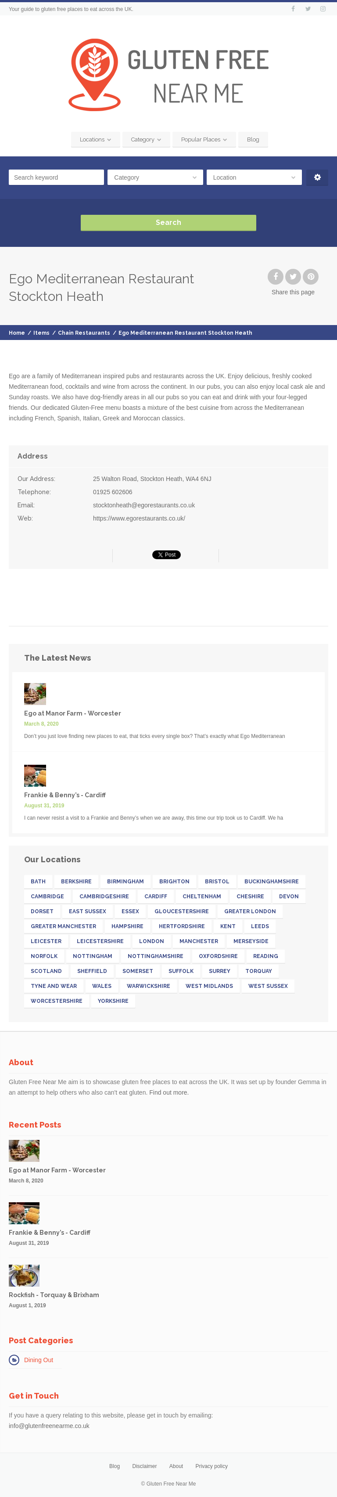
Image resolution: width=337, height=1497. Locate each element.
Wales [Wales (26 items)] (101, 986)
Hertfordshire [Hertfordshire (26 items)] (182, 926)
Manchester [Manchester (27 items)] (198, 941)
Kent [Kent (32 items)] (228, 926)
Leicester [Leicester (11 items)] (46, 941)
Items (41, 333)
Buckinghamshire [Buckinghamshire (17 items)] (271, 882)
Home (17, 333)
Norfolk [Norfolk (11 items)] (44, 956)
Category (142, 139)
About (176, 1466)
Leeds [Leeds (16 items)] (260, 926)
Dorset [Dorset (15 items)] (42, 911)
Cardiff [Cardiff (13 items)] (155, 896)
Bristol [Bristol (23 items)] (217, 882)
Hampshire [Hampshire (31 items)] (127, 926)
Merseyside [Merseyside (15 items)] (251, 941)
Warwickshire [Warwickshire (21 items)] (148, 986)
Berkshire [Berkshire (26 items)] (76, 882)
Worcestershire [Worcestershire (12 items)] (56, 1001)
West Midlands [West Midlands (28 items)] (209, 986)
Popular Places (200, 139)
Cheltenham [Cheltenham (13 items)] (202, 896)
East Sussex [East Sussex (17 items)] (87, 911)
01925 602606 (113, 491)
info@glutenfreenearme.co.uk (49, 1425)
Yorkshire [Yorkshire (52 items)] (113, 1001)
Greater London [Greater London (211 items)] (250, 911)
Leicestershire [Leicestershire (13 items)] (100, 941)
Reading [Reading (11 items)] (265, 956)
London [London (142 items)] (151, 941)
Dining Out (38, 1359)
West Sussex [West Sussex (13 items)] (268, 986)
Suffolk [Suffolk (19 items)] (181, 971)
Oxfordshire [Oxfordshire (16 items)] (218, 956)
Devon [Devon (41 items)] (289, 896)
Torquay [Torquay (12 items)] (258, 971)
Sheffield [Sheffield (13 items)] (92, 971)
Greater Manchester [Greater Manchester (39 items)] (63, 926)
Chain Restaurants (84, 333)
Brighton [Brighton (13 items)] (174, 882)
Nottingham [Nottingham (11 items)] (92, 956)
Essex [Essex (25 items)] (130, 911)
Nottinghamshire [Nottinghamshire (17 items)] (155, 956)
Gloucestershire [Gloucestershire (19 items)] (181, 911)
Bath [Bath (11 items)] (38, 882)
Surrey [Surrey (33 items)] (219, 971)
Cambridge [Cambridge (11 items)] (47, 896)
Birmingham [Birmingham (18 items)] (125, 882)
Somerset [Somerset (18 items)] (137, 971)
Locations (92, 139)
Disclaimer (144, 1466)
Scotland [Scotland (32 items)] (46, 971)
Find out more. (169, 1092)
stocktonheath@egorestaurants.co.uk (144, 505)
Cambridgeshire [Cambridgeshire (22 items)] (104, 896)
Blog (253, 139)
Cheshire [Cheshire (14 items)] (250, 896)
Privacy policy (212, 1466)
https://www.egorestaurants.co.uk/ (139, 518)
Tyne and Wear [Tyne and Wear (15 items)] (54, 986)
